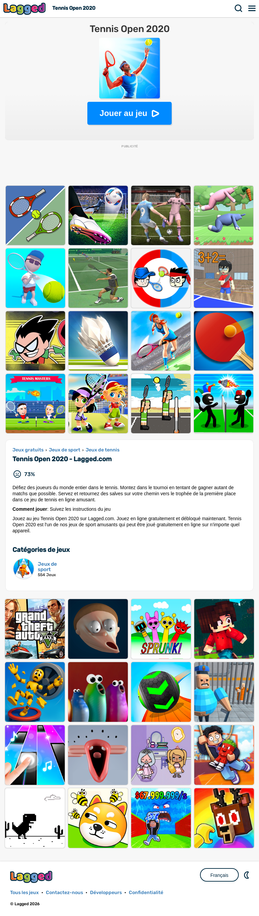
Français (219, 875)
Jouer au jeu (123, 113)
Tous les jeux (24, 892)
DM (247, 875)
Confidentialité (146, 892)
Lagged (25, 8)
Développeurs (106, 892)
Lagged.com (32, 876)
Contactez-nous (64, 892)
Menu (252, 8)
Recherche (239, 8)
